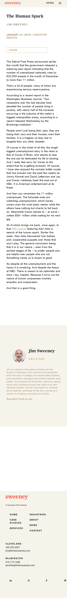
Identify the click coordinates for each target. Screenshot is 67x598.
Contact (36, 530)
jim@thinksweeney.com (18, 550)
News (33, 525)
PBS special (19, 228)
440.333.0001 (13, 547)
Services (16, 528)
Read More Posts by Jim (19, 399)
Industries (38, 514)
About (34, 519)
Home (14, 514)
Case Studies (15, 521)
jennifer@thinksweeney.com (20, 565)
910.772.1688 (13, 562)
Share (13, 50)
